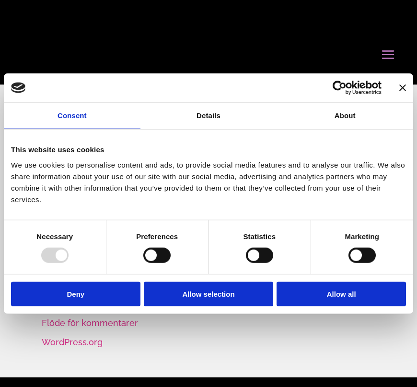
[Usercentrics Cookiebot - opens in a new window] (340, 88)
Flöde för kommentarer (90, 323)
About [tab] (345, 115)
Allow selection (208, 294)
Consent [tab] (72, 115)
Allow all (341, 294)
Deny (75, 294)
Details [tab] (208, 115)
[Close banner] (402, 88)
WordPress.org (72, 342)
